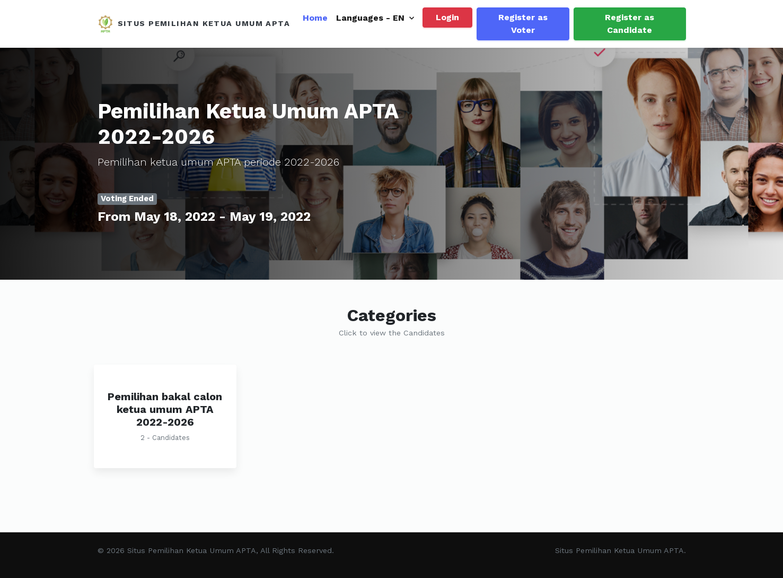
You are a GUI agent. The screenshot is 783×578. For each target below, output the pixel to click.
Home (315, 18)
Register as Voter (523, 23)
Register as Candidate (629, 23)
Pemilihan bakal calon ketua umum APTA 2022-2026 (165, 409)
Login (447, 17)
